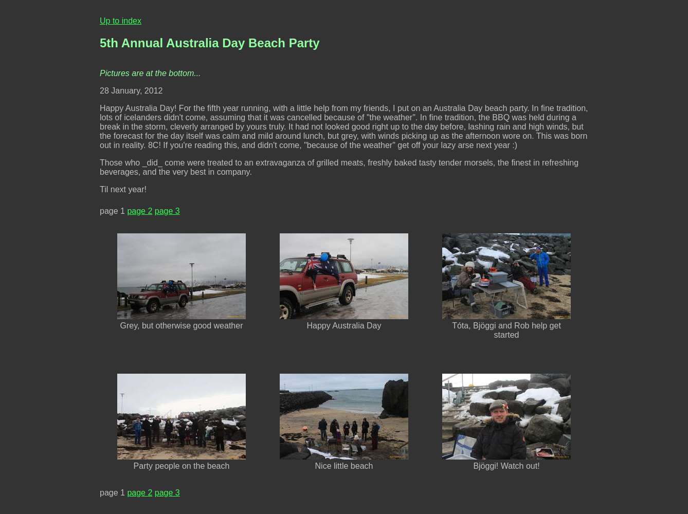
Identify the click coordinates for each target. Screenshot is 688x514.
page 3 (167, 211)
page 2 (139, 211)
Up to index (120, 20)
